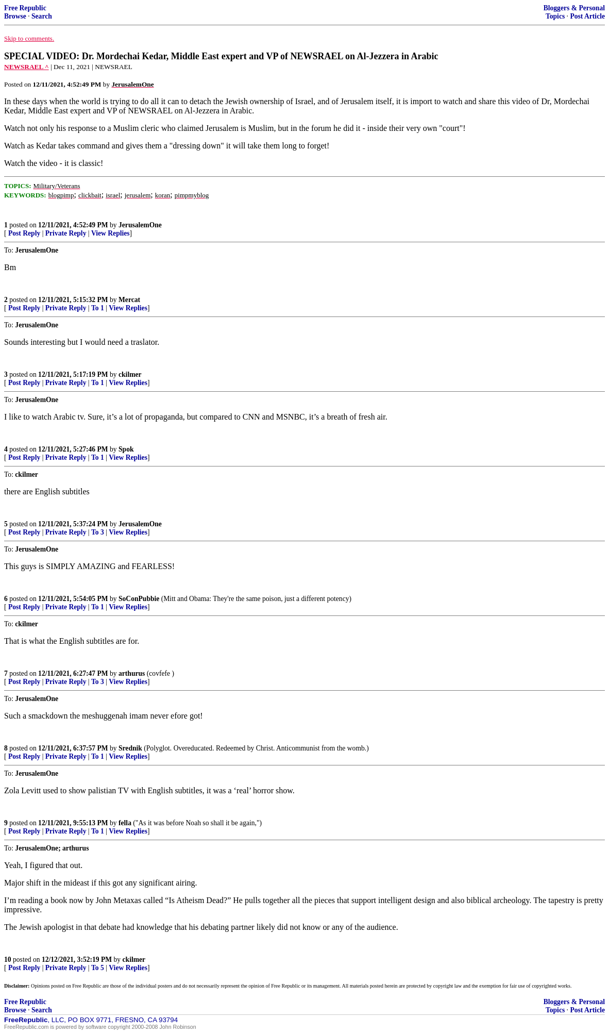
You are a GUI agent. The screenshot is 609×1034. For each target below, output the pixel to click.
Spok (126, 449)
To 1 (97, 308)
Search (41, 16)
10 (7, 959)
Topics (555, 16)
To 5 (97, 968)
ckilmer (130, 374)
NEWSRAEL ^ (26, 67)
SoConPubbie (139, 599)
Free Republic (25, 8)
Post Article (587, 16)
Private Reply (66, 233)
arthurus (132, 673)
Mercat (129, 300)
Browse (15, 16)
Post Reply (24, 233)
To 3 (97, 532)
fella (125, 823)
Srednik (130, 748)
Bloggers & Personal (574, 8)
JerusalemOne (140, 225)
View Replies (110, 233)
